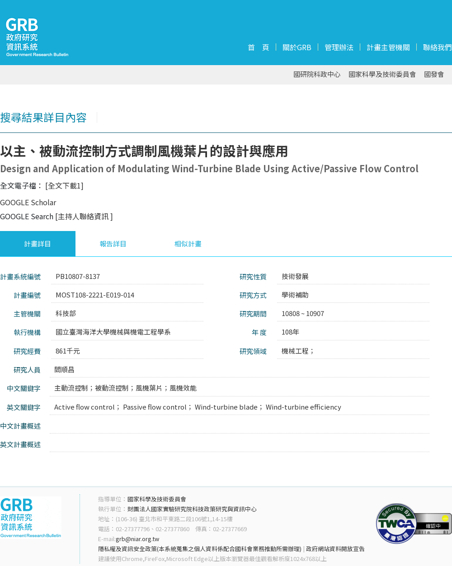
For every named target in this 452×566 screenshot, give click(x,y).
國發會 (434, 74)
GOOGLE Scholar (28, 202)
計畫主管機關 (388, 47)
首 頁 (258, 47)
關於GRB (296, 47)
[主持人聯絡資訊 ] (84, 216)
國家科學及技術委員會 (382, 74)
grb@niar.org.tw (137, 538)
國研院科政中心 (317, 74)
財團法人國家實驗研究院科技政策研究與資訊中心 (192, 509)
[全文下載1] (64, 185)
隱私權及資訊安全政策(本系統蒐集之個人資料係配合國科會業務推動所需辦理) (199, 548)
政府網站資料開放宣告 (335, 548)
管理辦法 (339, 47)
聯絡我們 (437, 47)
